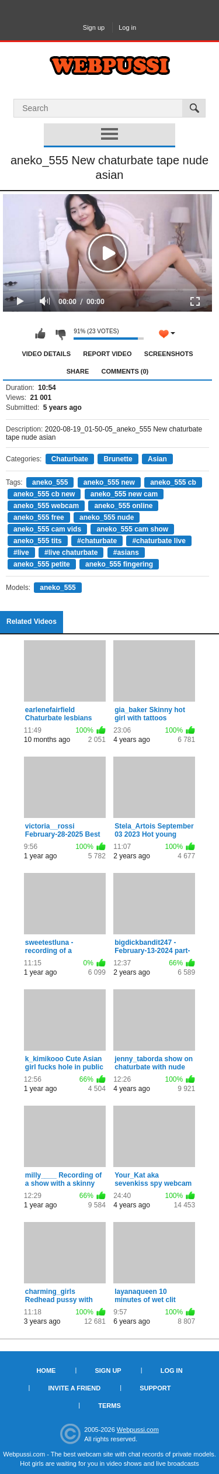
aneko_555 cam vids (47, 529)
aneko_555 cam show (132, 529)
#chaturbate (97, 541)
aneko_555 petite (41, 564)
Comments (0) (125, 371)
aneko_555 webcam (46, 506)
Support (155, 1388)
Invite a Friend (74, 1388)
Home (45, 1370)
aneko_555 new (109, 482)
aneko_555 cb (173, 482)
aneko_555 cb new (44, 494)
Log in (127, 27)
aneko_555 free (38, 517)
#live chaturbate (71, 552)
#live (21, 552)
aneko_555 (50, 482)
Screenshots (168, 353)
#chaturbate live (158, 541)
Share (78, 371)
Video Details (46, 353)
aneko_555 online (123, 506)
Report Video (107, 353)
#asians (126, 552)
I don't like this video (60, 334)
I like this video (40, 334)
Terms (109, 1405)
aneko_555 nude (106, 517)
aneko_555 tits (37, 541)
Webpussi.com (138, 1429)
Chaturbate (69, 459)
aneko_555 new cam (124, 494)
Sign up (94, 27)
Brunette (117, 459)
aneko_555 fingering (119, 564)
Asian (157, 459)
